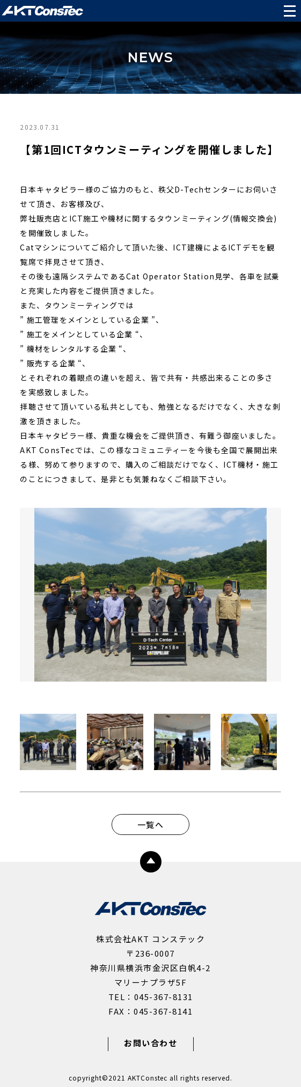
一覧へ (150, 824)
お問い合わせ (150, 1042)
